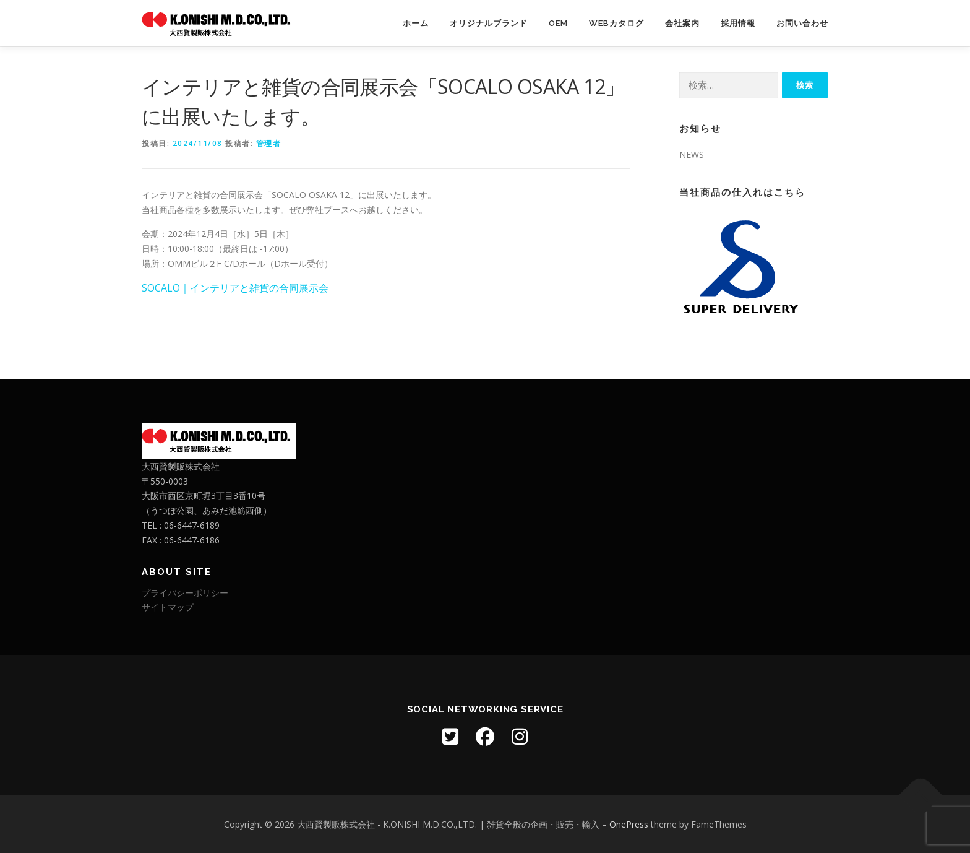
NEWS (691, 154)
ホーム (416, 23)
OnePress (628, 824)
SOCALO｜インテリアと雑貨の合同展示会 (235, 288)
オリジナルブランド (489, 23)
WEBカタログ (616, 23)
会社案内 (682, 23)
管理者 (268, 143)
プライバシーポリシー (185, 593)
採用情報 (738, 23)
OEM (558, 23)
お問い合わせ (802, 23)
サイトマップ (168, 607)
